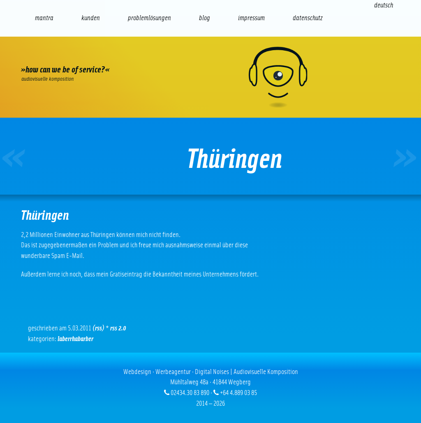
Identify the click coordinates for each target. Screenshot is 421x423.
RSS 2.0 (118, 328)
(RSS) (98, 328)
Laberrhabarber (75, 338)
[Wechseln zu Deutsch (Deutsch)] (383, 5)
